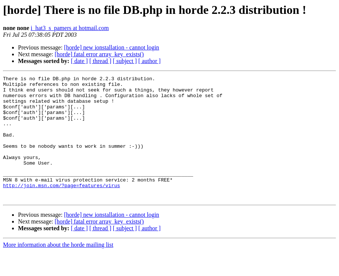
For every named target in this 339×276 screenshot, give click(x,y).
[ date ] (79, 61)
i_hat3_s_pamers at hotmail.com (70, 28)
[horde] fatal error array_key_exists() (99, 54)
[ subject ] (125, 61)
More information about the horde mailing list (58, 269)
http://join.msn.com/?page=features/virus (61, 207)
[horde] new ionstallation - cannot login (111, 47)
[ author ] (149, 61)
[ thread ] (100, 61)
